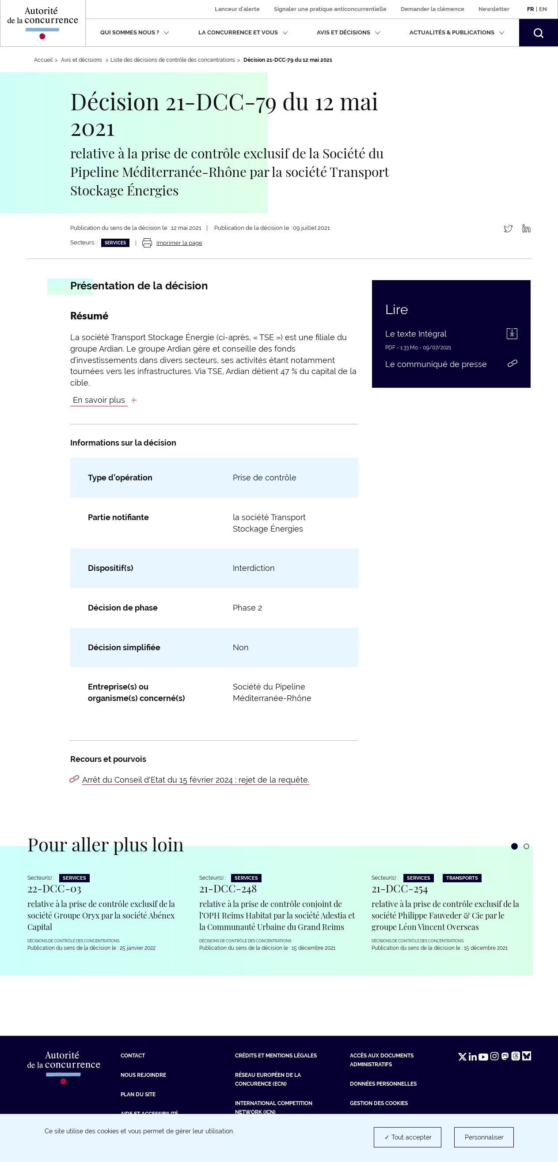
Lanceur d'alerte (237, 9)
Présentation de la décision (139, 286)
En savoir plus (99, 400)
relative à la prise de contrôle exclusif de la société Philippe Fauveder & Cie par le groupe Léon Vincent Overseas (445, 915)
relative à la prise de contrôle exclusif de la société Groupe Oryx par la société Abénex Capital (101, 915)
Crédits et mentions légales (276, 1056)
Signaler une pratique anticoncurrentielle (330, 9)
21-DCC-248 (228, 888)
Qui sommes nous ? (134, 32)
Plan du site (138, 1094)
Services (115, 242)
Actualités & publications (457, 32)
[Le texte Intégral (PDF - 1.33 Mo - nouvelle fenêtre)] (451, 336)
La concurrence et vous (243, 32)
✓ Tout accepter (408, 1137)
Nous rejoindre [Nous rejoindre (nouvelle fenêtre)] (143, 1075)
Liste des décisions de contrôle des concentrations (172, 60)
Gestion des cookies (379, 1103)
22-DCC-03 (54, 888)
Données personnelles (383, 1084)
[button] (538, 32)
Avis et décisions (348, 32)
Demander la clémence (432, 9)
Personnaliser (484, 1137)
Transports (462, 878)
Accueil (43, 60)
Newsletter (493, 9)
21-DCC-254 (400, 888)
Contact (133, 1056)
